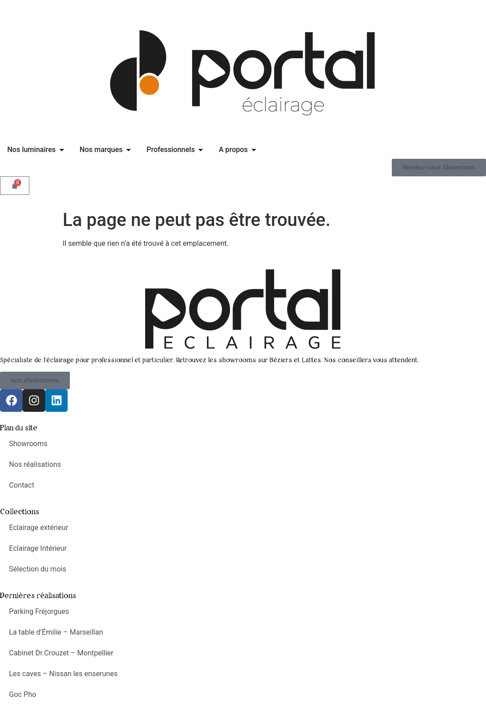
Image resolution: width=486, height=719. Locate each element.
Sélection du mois (37, 569)
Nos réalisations (35, 464)
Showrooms (28, 443)
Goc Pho (22, 694)
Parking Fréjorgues (39, 611)
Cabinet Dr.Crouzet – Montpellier (61, 653)
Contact (21, 485)
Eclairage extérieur (38, 527)
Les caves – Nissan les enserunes (63, 673)
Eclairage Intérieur (38, 548)
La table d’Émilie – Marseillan (56, 632)
